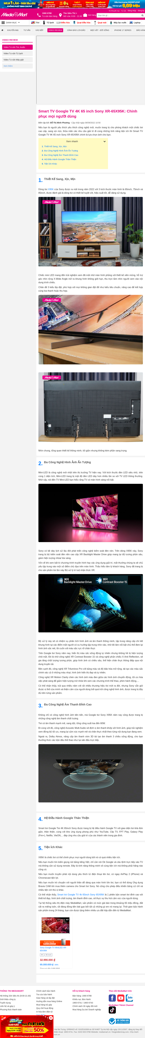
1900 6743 (88, 1002)
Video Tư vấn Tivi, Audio (14, 47)
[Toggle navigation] (14, 22)
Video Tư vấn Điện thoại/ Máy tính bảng (17, 86)
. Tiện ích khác (49, 164)
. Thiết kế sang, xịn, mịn (54, 146)
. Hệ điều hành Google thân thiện (59, 159)
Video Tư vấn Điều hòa (14, 66)
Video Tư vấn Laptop (13, 78)
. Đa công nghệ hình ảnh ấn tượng (60, 150)
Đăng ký (141, 11)
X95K (50, 189)
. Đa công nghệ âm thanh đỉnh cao (60, 155)
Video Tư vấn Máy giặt (13, 60)
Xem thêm (40, 1015)
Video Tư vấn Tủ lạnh (13, 53)
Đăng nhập (132, 11)
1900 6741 (77, 1002)
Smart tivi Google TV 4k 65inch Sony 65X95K (80, 894)
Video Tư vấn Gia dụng (14, 72)
